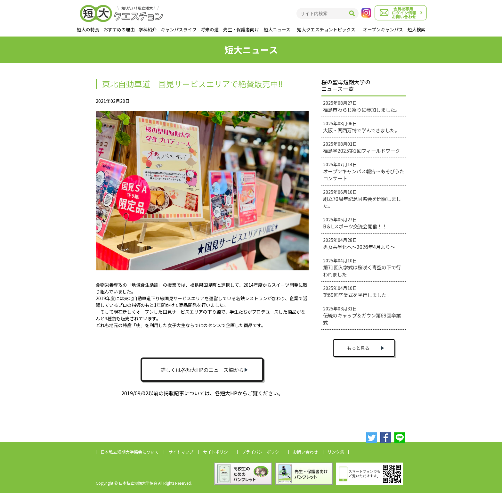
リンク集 (336, 452)
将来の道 (210, 29)
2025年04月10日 (362, 267)
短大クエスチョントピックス (326, 29)
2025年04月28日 (359, 243)
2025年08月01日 (361, 147)
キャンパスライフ (179, 29)
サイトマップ (180, 452)
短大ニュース (277, 29)
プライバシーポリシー (262, 452)
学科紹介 (148, 29)
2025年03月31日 (362, 315)
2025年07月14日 (363, 171)
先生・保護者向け (241, 29)
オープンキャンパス (383, 29)
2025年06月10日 (362, 199)
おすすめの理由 (119, 29)
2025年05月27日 (355, 223)
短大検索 (416, 29)
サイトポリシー (217, 452)
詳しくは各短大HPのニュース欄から (202, 370)
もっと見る (358, 348)
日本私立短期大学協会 (130, 452)
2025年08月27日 (361, 106)
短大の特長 (88, 29)
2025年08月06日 (361, 127)
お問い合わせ (305, 452)
